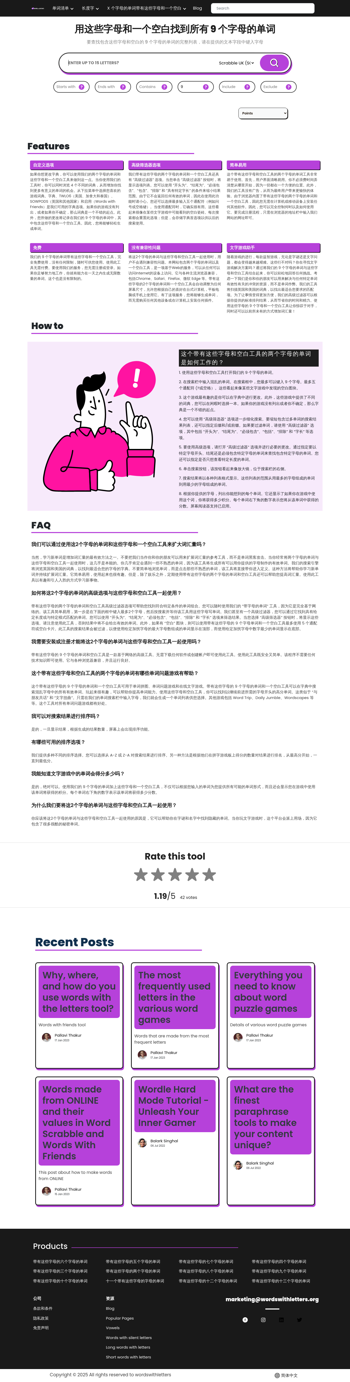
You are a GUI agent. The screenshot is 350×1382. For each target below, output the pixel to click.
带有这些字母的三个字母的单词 (60, 1271)
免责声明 (41, 1327)
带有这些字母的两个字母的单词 (133, 1271)
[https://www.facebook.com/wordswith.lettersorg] (245, 1319)
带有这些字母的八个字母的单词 (206, 1271)
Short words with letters (128, 1357)
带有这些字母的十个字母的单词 (60, 1281)
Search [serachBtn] (274, 63)
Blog (197, 8)
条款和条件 (43, 1308)
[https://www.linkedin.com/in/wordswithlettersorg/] (281, 1319)
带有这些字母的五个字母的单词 (133, 1261)
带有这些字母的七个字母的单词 (206, 1261)
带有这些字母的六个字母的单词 (60, 1261)
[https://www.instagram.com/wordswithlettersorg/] (263, 1319)
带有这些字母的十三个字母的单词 (281, 1281)
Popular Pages (120, 1318)
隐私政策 (41, 1318)
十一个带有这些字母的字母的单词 (135, 1281)
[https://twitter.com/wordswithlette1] (299, 1319)
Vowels (113, 1327)
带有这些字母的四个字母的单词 (279, 1261)
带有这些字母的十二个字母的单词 (208, 1281)
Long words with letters (128, 1347)
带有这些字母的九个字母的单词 (279, 1271)
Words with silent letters (129, 1337)
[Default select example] (236, 63)
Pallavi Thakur (68, 1035)
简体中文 (285, 1375)
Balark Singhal (164, 1141)
